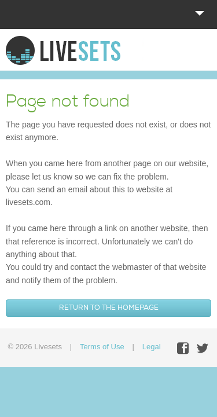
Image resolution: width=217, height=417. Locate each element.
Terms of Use (102, 346)
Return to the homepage (109, 307)
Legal (151, 346)
